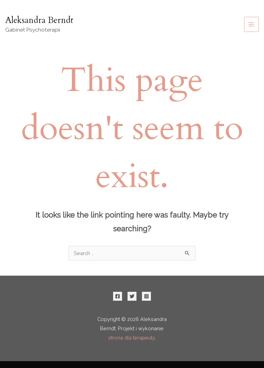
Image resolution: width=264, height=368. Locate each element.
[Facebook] (117, 296)
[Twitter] (132, 296)
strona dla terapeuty (131, 338)
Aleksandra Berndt (39, 20)
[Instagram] (146, 296)
